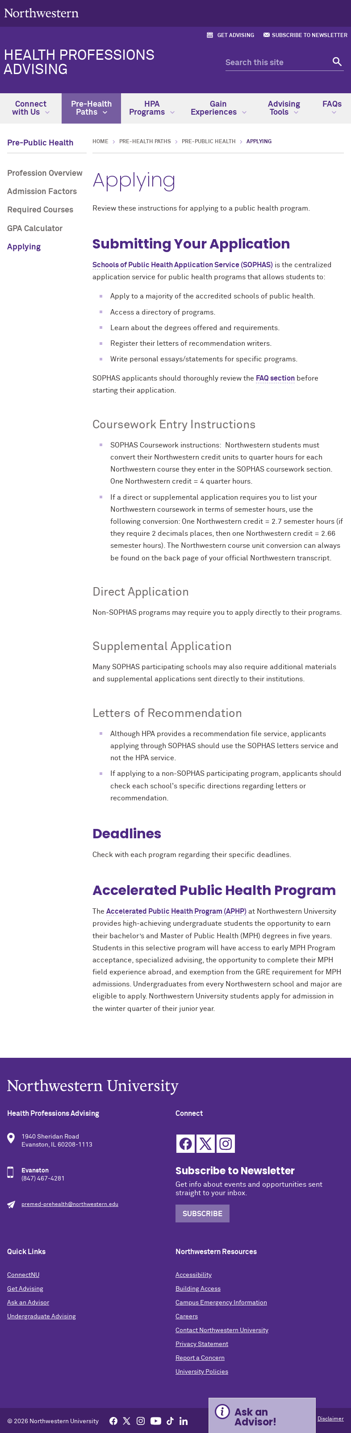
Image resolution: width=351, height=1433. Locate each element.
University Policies (202, 1372)
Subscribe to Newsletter (309, 35)
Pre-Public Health (40, 143)
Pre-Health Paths (91, 108)
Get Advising (235, 35)
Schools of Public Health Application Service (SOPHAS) (182, 265)
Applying (24, 247)
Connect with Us (31, 108)
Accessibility (194, 1275)
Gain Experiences (219, 108)
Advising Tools (284, 108)
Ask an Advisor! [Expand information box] (255, 1417)
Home (100, 142)
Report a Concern (200, 1358)
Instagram (226, 1144)
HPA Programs (152, 108)
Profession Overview (45, 174)
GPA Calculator (35, 229)
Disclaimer (331, 1419)
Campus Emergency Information (221, 1303)
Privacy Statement (202, 1344)
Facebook (185, 1144)
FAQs (332, 107)
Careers (187, 1316)
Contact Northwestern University (222, 1330)
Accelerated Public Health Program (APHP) (176, 911)
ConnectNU (23, 1275)
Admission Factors (42, 192)
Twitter (205, 1144)
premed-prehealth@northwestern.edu (69, 1204)
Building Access (198, 1289)
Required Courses (40, 210)
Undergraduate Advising (41, 1316)
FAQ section (275, 378)
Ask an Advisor (28, 1303)
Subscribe (202, 1214)
